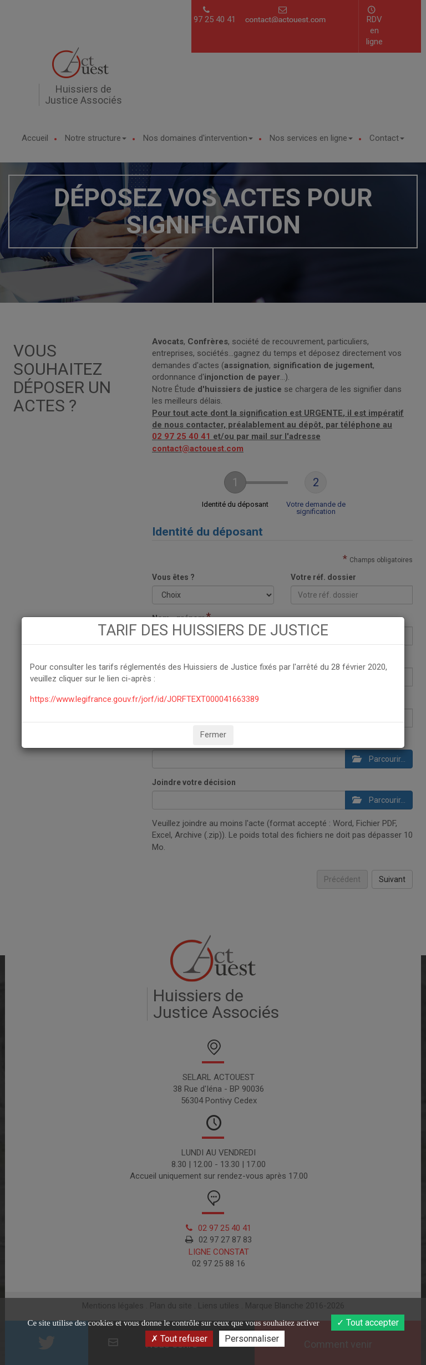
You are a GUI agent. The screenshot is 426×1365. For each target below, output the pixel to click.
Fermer (213, 735)
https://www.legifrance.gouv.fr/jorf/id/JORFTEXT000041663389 (144, 699)
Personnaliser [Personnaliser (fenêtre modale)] (252, 1338)
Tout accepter (368, 1322)
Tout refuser (179, 1338)
